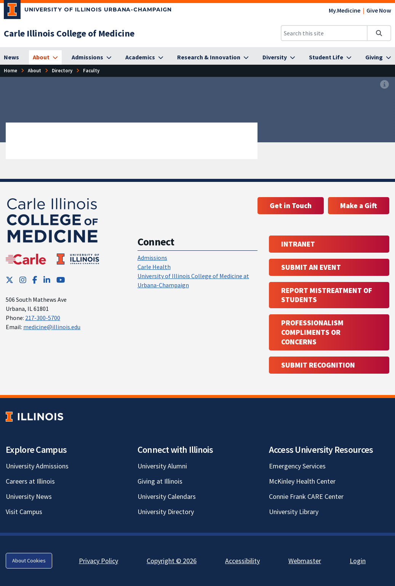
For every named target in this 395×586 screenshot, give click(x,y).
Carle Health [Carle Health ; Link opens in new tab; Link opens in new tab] (154, 267)
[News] (11, 57)
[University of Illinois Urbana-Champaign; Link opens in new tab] (88, 11)
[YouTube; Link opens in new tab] (60, 280)
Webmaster (304, 560)
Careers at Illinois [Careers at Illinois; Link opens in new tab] (30, 481)
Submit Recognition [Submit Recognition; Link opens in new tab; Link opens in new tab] (318, 364)
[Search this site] (324, 33)
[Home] (10, 70)
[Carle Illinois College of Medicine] (69, 33)
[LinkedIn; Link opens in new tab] (46, 280)
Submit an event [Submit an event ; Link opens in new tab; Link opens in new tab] (311, 267)
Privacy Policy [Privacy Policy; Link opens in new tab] (98, 560)
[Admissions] (91, 57)
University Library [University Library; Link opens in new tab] (293, 511)
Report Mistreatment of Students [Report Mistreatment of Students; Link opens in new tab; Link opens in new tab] (326, 295)
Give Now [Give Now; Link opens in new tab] (378, 10)
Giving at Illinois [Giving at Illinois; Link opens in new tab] (160, 481)
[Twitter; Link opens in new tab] (9, 280)
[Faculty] (91, 70)
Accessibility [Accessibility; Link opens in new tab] (242, 560)
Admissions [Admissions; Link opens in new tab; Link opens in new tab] (152, 257)
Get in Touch (291, 205)
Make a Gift (358, 205)
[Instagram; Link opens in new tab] (22, 280)
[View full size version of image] (384, 85)
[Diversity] (279, 57)
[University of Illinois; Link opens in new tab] (34, 416)
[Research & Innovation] (213, 57)
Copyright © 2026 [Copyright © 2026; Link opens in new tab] (172, 560)
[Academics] (144, 57)
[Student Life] (330, 57)
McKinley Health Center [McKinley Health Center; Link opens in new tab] (302, 481)
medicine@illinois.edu (51, 327)
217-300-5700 (42, 318)
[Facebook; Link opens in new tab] (34, 280)
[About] (45, 57)
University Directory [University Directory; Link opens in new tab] (166, 511)
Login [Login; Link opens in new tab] (358, 560)
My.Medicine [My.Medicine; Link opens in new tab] (344, 10)
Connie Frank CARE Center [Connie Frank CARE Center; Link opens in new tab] (306, 496)
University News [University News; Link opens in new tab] (29, 496)
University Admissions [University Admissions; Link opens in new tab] (37, 466)
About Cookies (29, 560)
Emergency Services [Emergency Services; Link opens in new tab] (297, 466)
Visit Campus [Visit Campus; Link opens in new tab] (24, 511)
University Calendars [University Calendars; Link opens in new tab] (167, 496)
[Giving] (378, 57)
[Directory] (62, 70)
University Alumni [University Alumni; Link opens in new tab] (162, 466)
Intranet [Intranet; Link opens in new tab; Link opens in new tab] (298, 243)
